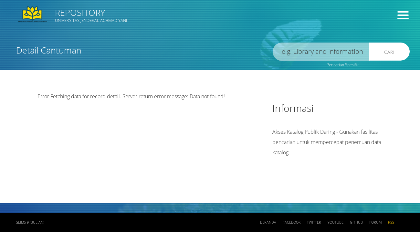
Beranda (268, 222)
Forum (375, 222)
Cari (389, 52)
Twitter (314, 222)
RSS (391, 222)
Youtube (335, 222)
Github (356, 222)
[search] (321, 52)
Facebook (291, 222)
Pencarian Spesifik (343, 64)
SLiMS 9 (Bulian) (30, 222)
